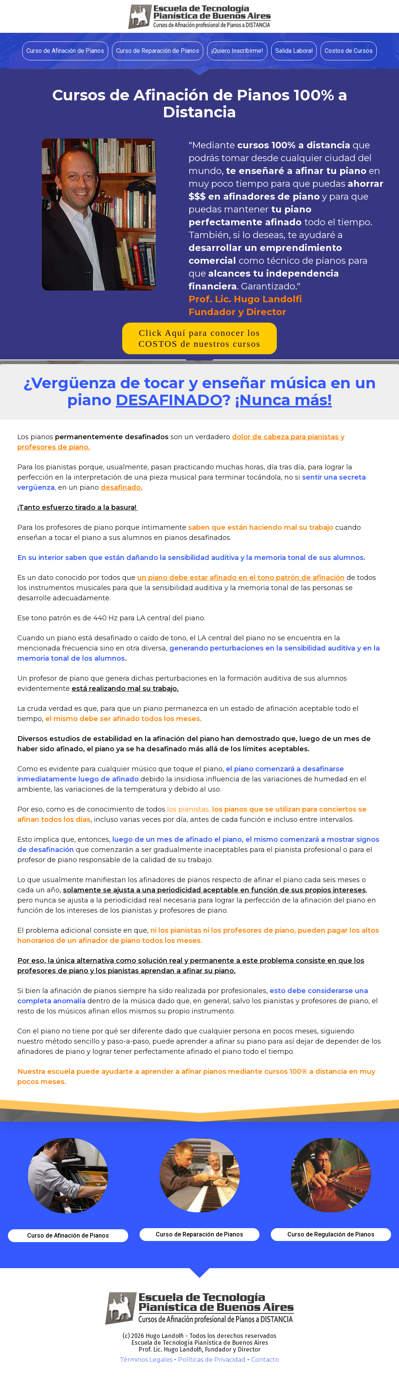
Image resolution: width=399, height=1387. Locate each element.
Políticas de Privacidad (212, 1359)
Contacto (265, 1359)
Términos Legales (146, 1359)
